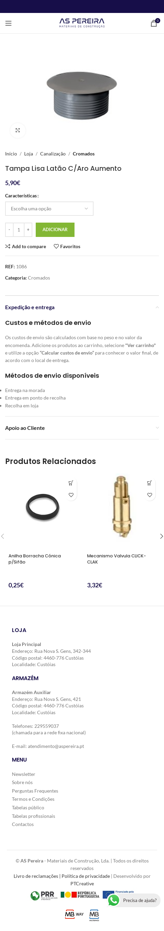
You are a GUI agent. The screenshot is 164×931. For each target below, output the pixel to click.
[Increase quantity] (28, 230)
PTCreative (82, 883)
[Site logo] (81, 23)
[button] (71, 483)
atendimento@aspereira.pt (56, 746)
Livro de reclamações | (38, 876)
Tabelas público (28, 807)
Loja (28, 153)
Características (21, 196)
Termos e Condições (33, 799)
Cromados (84, 153)
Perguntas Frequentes (35, 791)
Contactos (23, 824)
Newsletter (23, 774)
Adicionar (55, 229)
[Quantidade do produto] (19, 230)
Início (11, 153)
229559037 (46, 726)
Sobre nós (22, 782)
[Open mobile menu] (8, 23)
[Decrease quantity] (9, 230)
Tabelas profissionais (33, 816)
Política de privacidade (86, 876)
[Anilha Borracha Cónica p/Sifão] (42, 512)
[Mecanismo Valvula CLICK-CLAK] (121, 512)
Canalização (53, 153)
